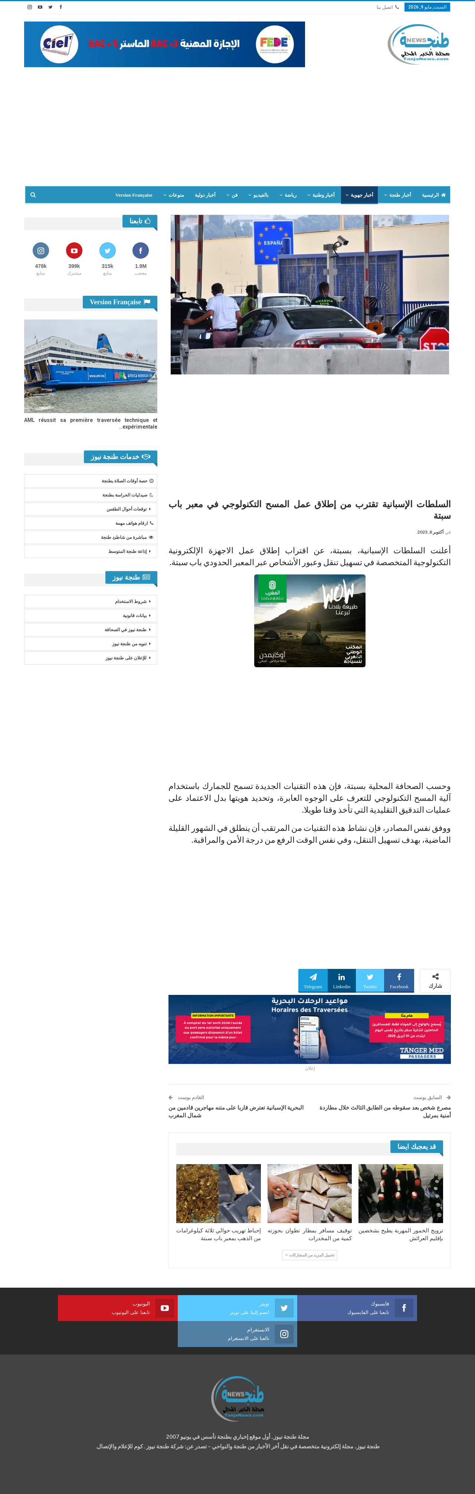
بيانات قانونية (135, 615)
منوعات (176, 195)
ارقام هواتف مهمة (134, 523)
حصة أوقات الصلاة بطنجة (127, 481)
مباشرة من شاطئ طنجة (127, 537)
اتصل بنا (388, 7)
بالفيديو (261, 195)
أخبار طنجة (400, 195)
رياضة (291, 195)
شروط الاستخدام (131, 601)
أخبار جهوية (362, 195)
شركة (47, 1481)
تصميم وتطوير (84, 1481)
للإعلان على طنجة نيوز (126, 658)
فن (235, 195)
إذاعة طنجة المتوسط (127, 551)
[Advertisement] (237, 123)
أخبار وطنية (323, 195)
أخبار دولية (205, 195)
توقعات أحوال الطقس (127, 509)
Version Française (134, 195)
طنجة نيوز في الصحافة (126, 629)
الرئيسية (434, 195)
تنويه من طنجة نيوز (129, 643)
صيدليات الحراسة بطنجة (127, 495)
